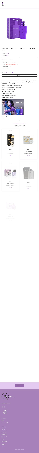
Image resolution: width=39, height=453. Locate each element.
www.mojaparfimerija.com (10, 450)
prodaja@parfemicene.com (6, 403)
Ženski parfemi (4, 432)
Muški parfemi (4, 431)
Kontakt (3, 423)
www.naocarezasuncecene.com (27, 450)
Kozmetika (3, 437)
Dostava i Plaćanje (5, 422)
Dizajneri (3, 429)
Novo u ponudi (4, 441)
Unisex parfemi (4, 434)
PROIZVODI (19, 385)
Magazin (3, 446)
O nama (3, 420)
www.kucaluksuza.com (18, 450)
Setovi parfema (4, 436)
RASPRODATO (19, 75)
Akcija (3, 439)
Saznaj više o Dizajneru (6, 116)
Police (7, 55)
